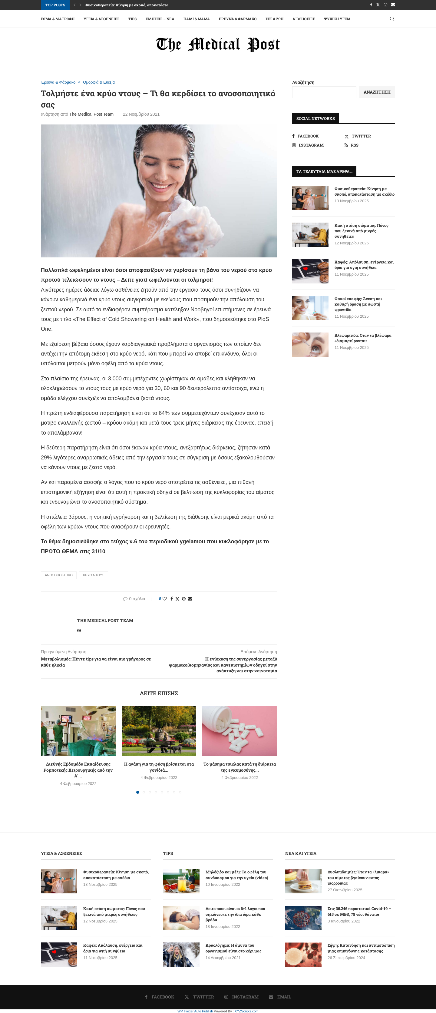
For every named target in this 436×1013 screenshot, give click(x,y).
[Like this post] (165, 598)
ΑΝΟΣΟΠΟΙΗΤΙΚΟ (59, 575)
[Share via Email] (190, 598)
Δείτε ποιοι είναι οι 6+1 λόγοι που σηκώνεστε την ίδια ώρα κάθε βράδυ (235, 914)
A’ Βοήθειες (303, 18)
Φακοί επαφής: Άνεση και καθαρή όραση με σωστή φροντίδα (358, 304)
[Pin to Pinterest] (184, 598)
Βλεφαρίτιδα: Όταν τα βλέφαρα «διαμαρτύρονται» (363, 338)
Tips (132, 18)
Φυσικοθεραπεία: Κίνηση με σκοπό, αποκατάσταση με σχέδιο (137, 4)
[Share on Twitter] (177, 598)
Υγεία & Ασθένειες (101, 18)
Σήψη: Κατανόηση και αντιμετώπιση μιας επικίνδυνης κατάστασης (361, 947)
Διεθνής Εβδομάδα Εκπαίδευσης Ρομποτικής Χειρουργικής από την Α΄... (78, 770)
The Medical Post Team (91, 114)
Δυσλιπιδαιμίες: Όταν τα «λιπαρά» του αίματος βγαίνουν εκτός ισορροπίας (358, 877)
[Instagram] (385, 5)
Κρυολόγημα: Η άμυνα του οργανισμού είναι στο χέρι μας (234, 947)
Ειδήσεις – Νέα (160, 18)
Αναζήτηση (303, 82)
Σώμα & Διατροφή (57, 18)
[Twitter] (378, 5)
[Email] (393, 5)
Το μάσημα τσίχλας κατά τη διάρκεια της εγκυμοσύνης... (239, 767)
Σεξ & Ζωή (274, 18)
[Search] (392, 19)
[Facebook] (371, 5)
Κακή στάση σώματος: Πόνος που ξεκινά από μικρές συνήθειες (361, 231)
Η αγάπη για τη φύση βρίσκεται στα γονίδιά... (159, 767)
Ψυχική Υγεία (337, 18)
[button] (74, 5)
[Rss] (370, 145)
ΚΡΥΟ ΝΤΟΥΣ (93, 575)
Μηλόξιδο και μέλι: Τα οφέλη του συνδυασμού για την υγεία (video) (237, 874)
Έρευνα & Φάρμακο (237, 18)
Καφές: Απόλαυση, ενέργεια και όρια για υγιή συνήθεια (364, 264)
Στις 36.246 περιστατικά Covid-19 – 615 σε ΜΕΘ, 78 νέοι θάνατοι (359, 911)
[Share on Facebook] (171, 598)
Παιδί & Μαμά (196, 18)
